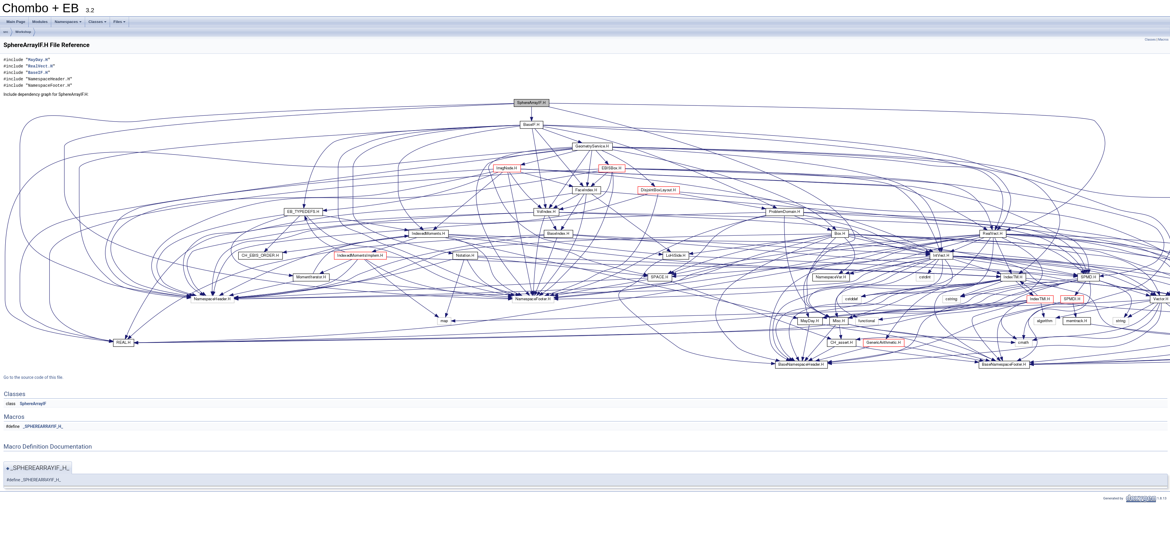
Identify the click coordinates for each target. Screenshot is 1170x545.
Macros (1163, 39)
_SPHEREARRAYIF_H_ (43, 426)
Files (120, 23)
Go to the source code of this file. (33, 377)
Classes (98, 23)
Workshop (23, 32)
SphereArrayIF (33, 403)
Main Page (15, 22)
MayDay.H (38, 60)
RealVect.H (40, 66)
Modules (40, 22)
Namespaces (68, 23)
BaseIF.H (38, 72)
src (5, 32)
